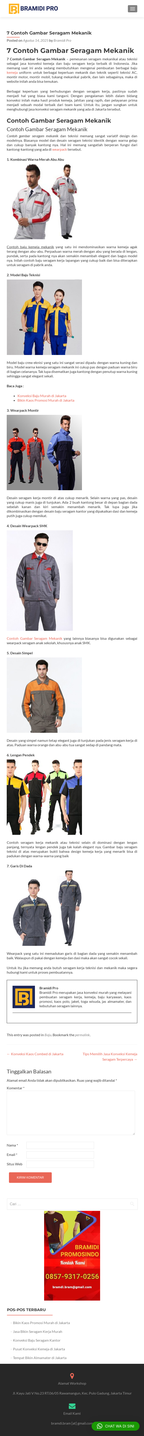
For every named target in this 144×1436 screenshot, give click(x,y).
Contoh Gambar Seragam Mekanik (34, 638)
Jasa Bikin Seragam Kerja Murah (37, 1331)
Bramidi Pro (62, 40)
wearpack (59, 149)
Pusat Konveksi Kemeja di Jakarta (39, 1349)
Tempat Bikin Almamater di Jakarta (40, 1357)
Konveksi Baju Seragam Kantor (36, 1340)
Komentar (15, 1088)
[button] (116, 1426)
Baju (48, 1035)
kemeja (12, 72)
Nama (12, 1145)
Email (12, 1154)
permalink (82, 1035)
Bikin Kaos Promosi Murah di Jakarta (45, 400)
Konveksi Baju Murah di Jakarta (41, 396)
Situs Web (14, 1164)
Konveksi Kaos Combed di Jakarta (35, 1054)
